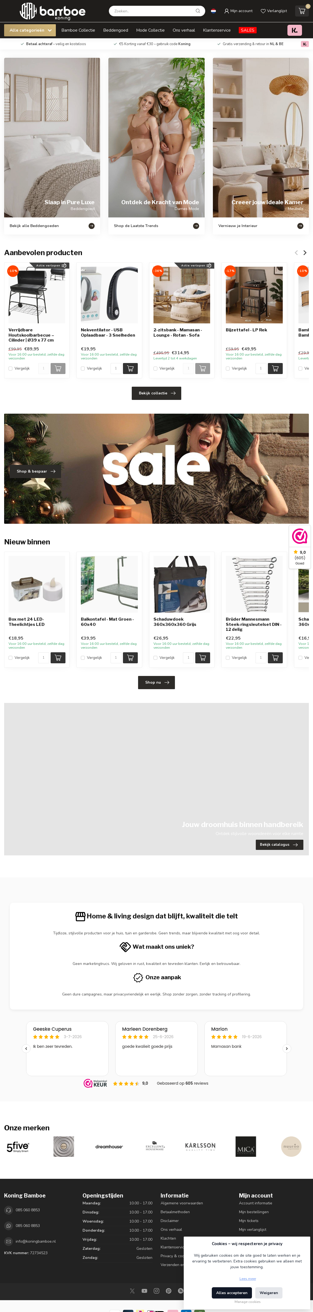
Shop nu (157, 682)
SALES (247, 30)
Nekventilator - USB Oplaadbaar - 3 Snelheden (108, 333)
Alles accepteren (232, 1292)
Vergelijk (22, 368)
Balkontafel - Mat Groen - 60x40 (107, 622)
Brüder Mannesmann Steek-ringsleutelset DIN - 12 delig (254, 624)
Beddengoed (115, 30)
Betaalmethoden (175, 1212)
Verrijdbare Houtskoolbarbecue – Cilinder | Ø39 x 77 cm (31, 335)
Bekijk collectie (157, 393)
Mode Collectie (150, 30)
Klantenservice (217, 30)
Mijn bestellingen (254, 1212)
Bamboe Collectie (78, 30)
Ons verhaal (184, 30)
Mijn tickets (249, 1220)
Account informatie (255, 1203)
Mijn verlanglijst (252, 1229)
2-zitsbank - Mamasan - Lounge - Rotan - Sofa (177, 333)
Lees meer (248, 1278)
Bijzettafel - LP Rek (246, 330)
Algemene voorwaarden (182, 1203)
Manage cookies (248, 1301)
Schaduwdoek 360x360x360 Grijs (174, 622)
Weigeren (269, 1292)
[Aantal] (43, 368)
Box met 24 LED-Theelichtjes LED (27, 622)
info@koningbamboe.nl (36, 1241)
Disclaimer (170, 1220)
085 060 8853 (28, 1210)
